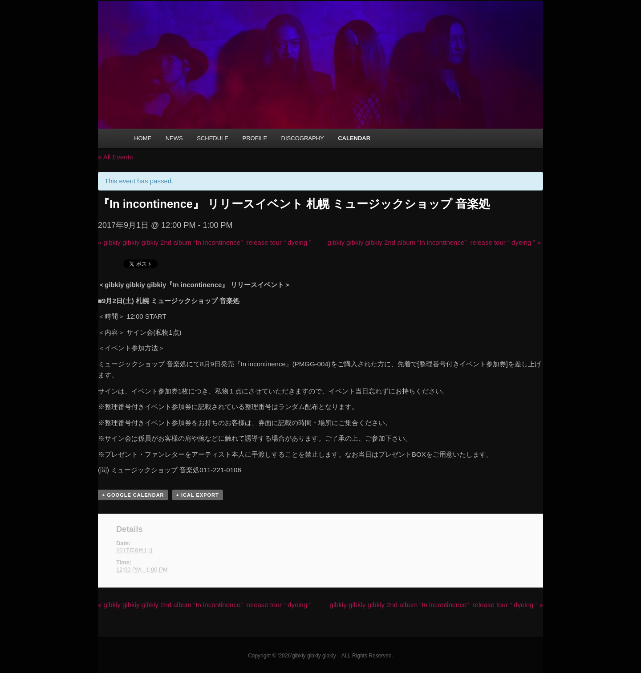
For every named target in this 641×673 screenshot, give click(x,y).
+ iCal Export (197, 495)
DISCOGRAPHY (302, 138)
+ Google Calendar (133, 495)
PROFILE (254, 138)
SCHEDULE (212, 138)
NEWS (174, 138)
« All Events (115, 157)
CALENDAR (354, 138)
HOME (142, 138)
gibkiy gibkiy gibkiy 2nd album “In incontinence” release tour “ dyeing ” (204, 242)
